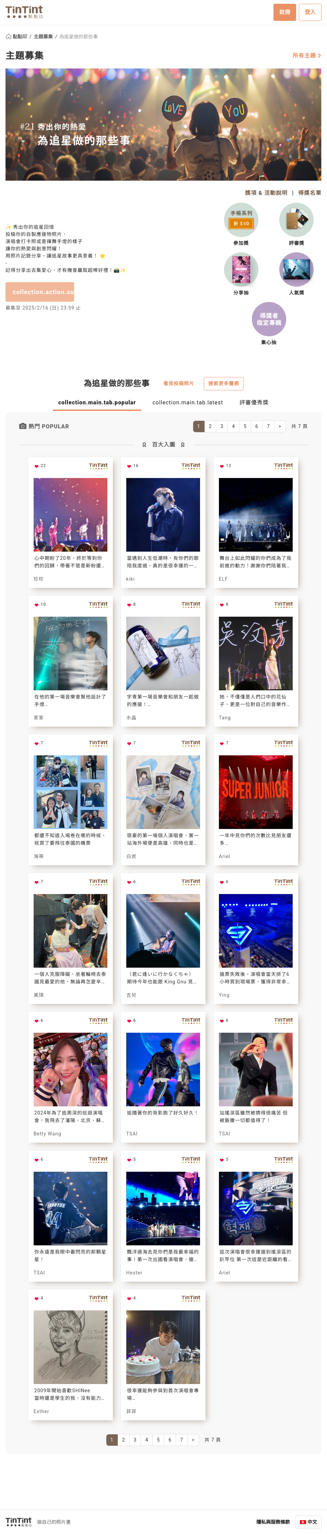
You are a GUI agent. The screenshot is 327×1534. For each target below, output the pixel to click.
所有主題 (307, 55)
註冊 (284, 12)
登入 (310, 12)
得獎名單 (310, 192)
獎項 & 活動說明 (266, 192)
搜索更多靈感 (223, 383)
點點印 (16, 36)
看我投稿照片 (178, 383)
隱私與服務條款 (273, 1521)
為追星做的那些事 (78, 36)
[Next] (280, 426)
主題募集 (44, 36)
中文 (312, 1521)
